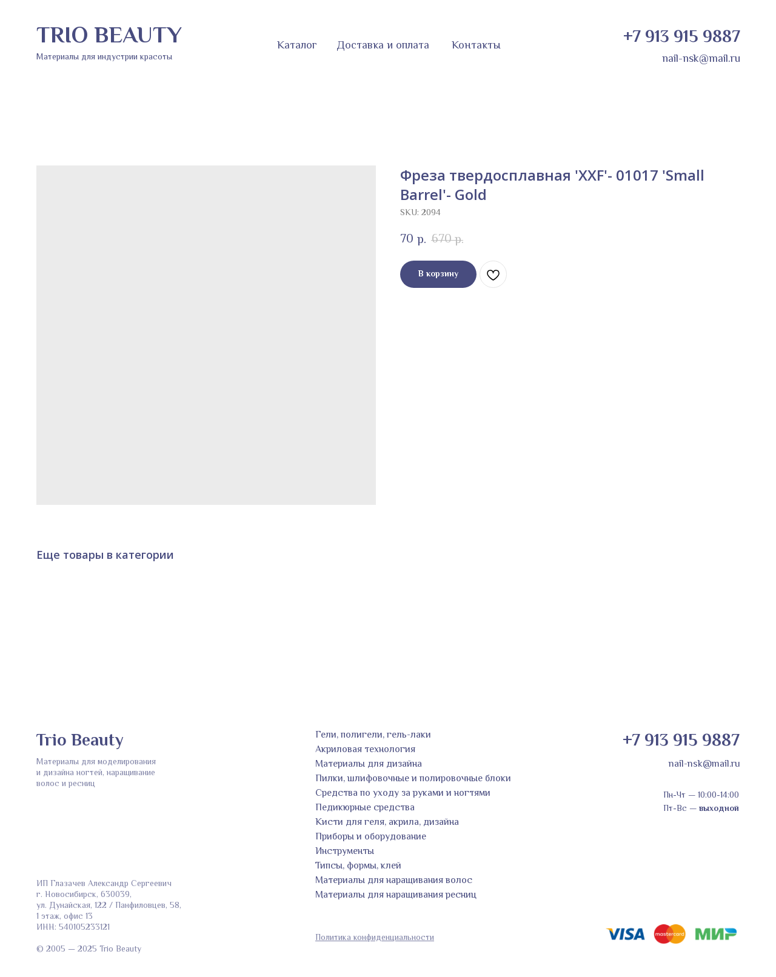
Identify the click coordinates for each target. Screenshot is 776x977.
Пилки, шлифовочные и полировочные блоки (413, 779)
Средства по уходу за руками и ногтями (402, 793)
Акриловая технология (365, 750)
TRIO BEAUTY (109, 37)
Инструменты (344, 851)
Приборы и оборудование (370, 837)
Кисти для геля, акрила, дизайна (387, 822)
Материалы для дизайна (368, 764)
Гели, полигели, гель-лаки (373, 735)
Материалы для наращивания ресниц (396, 895)
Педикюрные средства (365, 808)
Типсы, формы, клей (358, 866)
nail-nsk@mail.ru (701, 59)
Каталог (297, 46)
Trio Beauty (79, 741)
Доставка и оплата (382, 46)
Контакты (476, 46)
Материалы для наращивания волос (393, 881)
